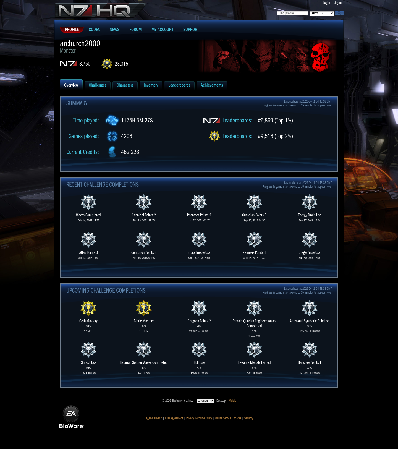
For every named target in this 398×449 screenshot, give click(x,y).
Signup (339, 2)
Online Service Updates (228, 418)
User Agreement (174, 418)
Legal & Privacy (153, 418)
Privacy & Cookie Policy (199, 418)
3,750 (84, 64)
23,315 (121, 64)
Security (248, 418)
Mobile (232, 401)
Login (326, 2)
